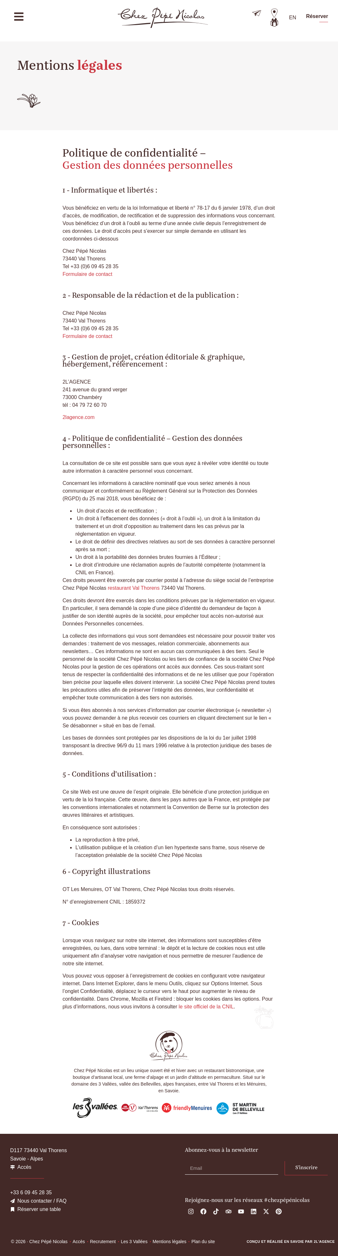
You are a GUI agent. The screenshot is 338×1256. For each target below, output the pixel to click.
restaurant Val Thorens (134, 588)
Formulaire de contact (87, 274)
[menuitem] (292, 17)
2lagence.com (78, 417)
